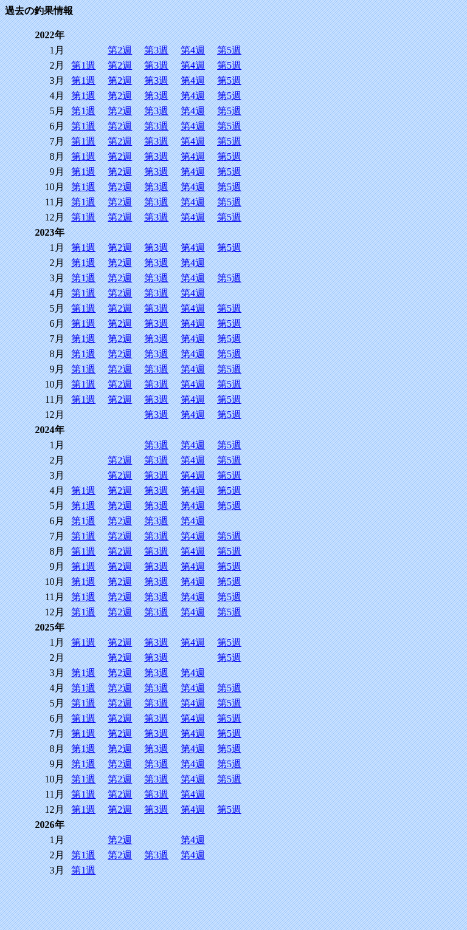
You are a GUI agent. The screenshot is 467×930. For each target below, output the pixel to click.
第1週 (83, 65)
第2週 (120, 50)
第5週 (229, 50)
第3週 (156, 50)
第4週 (193, 50)
